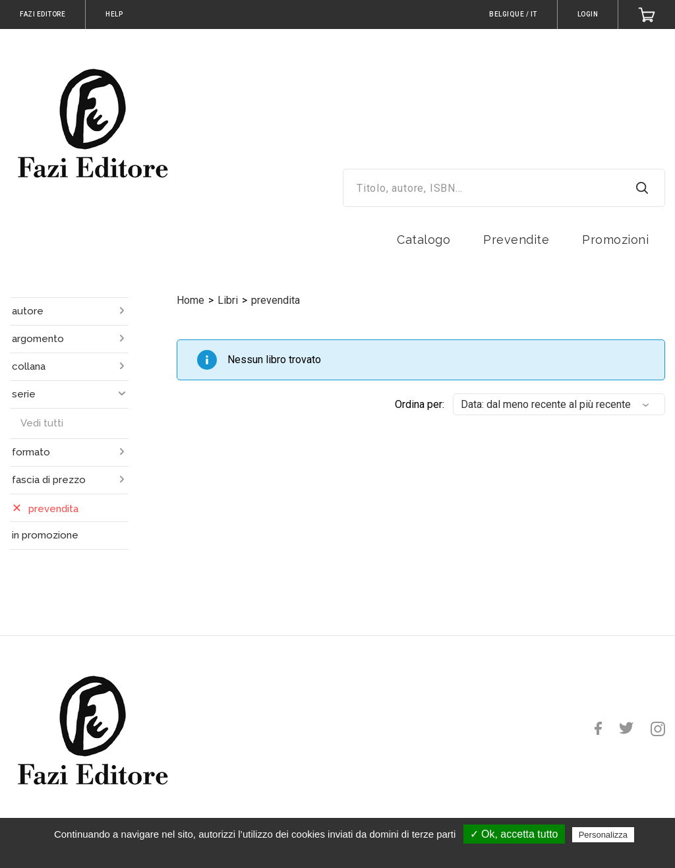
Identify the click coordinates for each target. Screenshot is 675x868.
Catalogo (423, 239)
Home (190, 300)
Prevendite (516, 239)
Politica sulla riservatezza (344, 853)
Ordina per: (419, 404)
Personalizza (603, 835)
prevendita (275, 300)
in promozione (45, 535)
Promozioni (615, 239)
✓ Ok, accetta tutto (514, 834)
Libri (228, 300)
